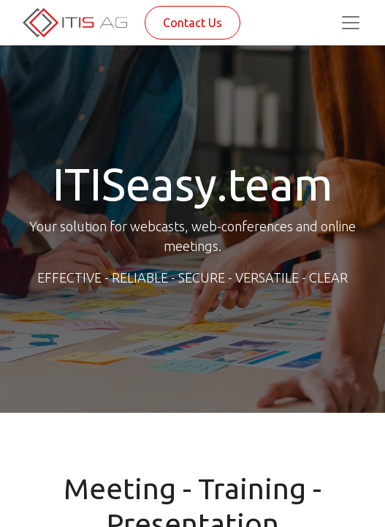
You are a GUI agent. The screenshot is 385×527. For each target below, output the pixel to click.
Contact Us (192, 22)
